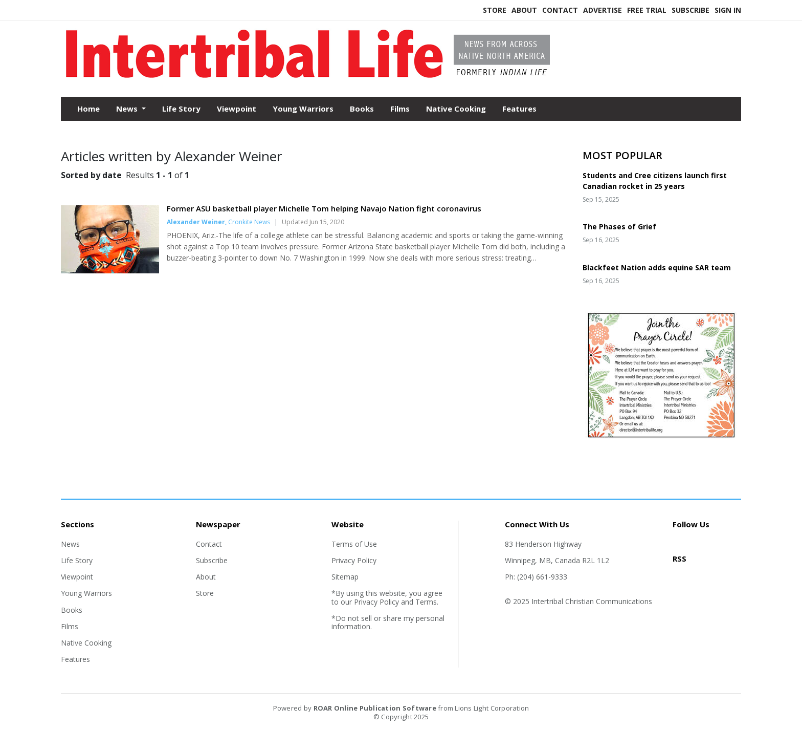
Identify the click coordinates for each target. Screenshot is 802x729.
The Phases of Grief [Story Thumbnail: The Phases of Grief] (619, 226)
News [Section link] (70, 544)
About (524, 10)
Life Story (181, 108)
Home (88, 108)
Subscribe (690, 10)
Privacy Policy (353, 560)
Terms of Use (354, 544)
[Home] (314, 75)
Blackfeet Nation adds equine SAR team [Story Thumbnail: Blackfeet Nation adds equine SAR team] (657, 267)
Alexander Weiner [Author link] (196, 222)
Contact (560, 10)
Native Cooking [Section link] (86, 643)
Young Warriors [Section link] (86, 593)
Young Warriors (303, 108)
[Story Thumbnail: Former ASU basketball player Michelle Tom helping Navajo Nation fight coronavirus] (110, 270)
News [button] (128, 108)
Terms (426, 602)
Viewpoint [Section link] (77, 577)
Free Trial (646, 10)
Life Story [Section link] (77, 560)
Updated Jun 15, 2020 (313, 222)
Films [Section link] (69, 626)
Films (400, 108)
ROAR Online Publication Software (375, 708)
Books (362, 108)
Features (519, 108)
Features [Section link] (75, 659)
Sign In (728, 10)
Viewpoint (236, 108)
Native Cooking (456, 108)
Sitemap (345, 577)
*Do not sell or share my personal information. (387, 622)
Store (494, 10)
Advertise (602, 10)
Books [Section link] (71, 610)
